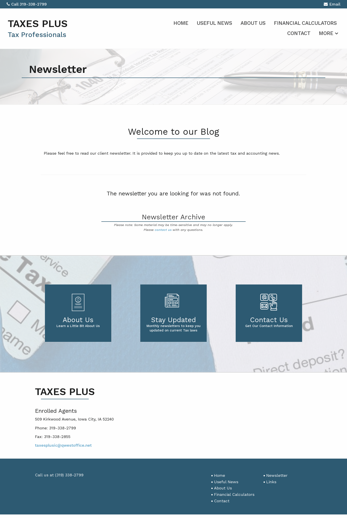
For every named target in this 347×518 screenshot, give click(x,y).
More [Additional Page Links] (326, 33)
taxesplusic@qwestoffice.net (63, 445)
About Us (253, 23)
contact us (163, 230)
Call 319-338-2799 (27, 4)
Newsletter (276, 475)
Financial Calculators (305, 23)
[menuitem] (181, 22)
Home (181, 23)
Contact (298, 33)
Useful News (214, 23)
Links (271, 481)
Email (332, 5)
